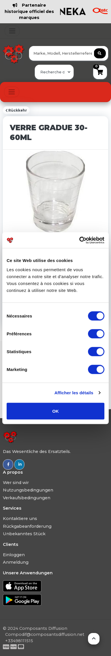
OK (55, 410)
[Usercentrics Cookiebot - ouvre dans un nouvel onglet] (79, 240)
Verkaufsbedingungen (26, 497)
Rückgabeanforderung (27, 526)
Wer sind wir (16, 482)
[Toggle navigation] (12, 31)
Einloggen (14, 554)
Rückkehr (16, 110)
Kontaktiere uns (20, 518)
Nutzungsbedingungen (28, 490)
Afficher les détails (73, 392)
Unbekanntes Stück (24, 533)
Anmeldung (15, 562)
